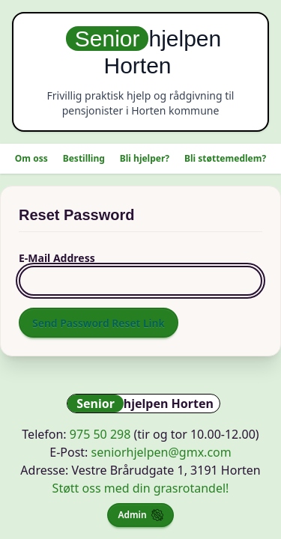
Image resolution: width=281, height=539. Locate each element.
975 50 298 (100, 434)
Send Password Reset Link (98, 323)
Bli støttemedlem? (225, 158)
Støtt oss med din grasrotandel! (140, 488)
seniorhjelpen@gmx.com (161, 452)
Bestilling (84, 158)
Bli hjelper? (144, 158)
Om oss (31, 158)
